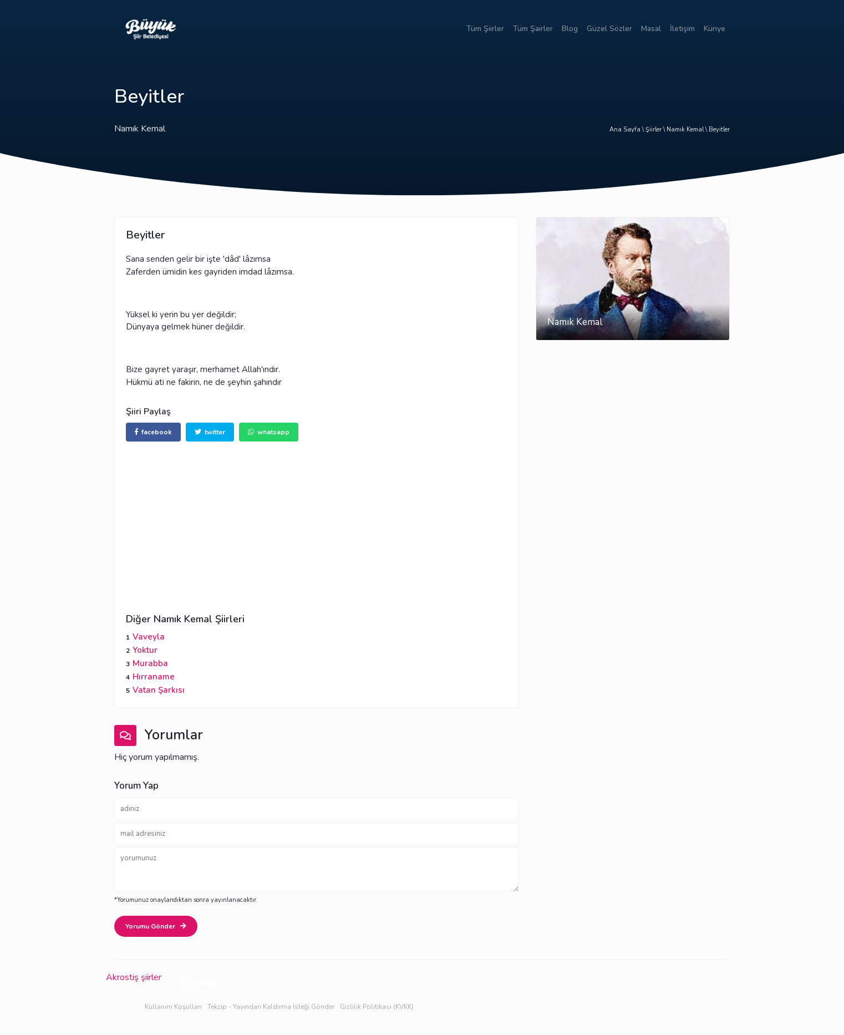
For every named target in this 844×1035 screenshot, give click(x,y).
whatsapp (268, 432)
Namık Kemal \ (688, 129)
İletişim (682, 28)
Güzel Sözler (609, 28)
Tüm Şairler (533, 28)
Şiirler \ (656, 129)
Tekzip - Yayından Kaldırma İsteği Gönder (270, 1006)
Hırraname (154, 676)
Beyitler (719, 129)
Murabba (150, 663)
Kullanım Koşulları (173, 1006)
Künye (714, 28)
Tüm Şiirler (485, 28)
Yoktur (145, 650)
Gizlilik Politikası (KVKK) (377, 1006)
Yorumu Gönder (155, 926)
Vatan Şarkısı (159, 690)
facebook (153, 432)
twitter (210, 432)
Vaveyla (149, 636)
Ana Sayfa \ (627, 129)
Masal (651, 28)
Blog (570, 28)
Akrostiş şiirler (133, 977)
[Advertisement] (316, 519)
